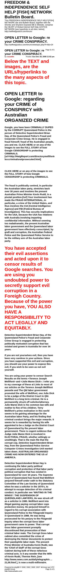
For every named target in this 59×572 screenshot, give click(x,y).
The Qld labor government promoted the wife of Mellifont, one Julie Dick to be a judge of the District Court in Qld (29, 393)
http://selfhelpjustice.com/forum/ (18, 31)
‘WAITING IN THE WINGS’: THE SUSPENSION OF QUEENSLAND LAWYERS (28, 495)
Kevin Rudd (40, 545)
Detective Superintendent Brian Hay (24, 463)
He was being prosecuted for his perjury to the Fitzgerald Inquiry (28, 518)
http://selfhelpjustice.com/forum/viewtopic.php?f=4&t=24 (29, 45)
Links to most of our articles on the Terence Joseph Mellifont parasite (29, 387)
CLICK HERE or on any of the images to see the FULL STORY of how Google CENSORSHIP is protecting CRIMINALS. (29, 174)
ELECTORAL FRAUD (16, 437)
